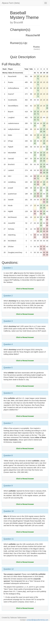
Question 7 (8, 423)
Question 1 (8, 268)
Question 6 (8, 393)
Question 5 (8, 368)
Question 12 (9, 569)
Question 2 (8, 296)
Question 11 (9, 539)
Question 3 (8, 321)
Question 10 (9, 511)
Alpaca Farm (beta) (11, 3)
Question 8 (8, 455)
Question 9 (8, 486)
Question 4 (8, 344)
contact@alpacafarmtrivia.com (37, 620)
